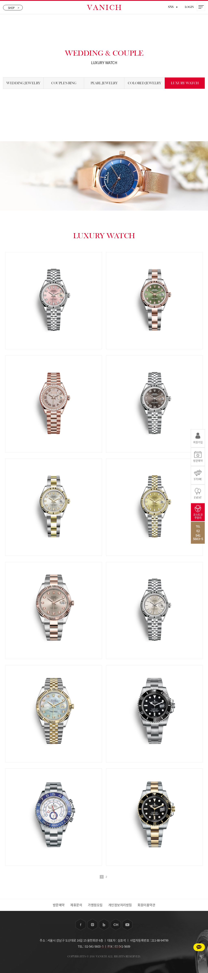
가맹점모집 (95, 905)
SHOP (13, 8)
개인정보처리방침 (120, 905)
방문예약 (58, 905)
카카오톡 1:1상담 (191, 946)
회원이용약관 (147, 905)
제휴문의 (76, 905)
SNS (173, 7)
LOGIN (189, 7)
